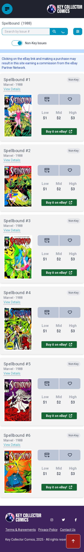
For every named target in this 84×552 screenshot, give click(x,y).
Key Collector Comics (20, 539)
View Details (12, 89)
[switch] (17, 43)
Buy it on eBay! (59, 131)
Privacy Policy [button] (48, 529)
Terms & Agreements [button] (20, 529)
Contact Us (67, 529)
